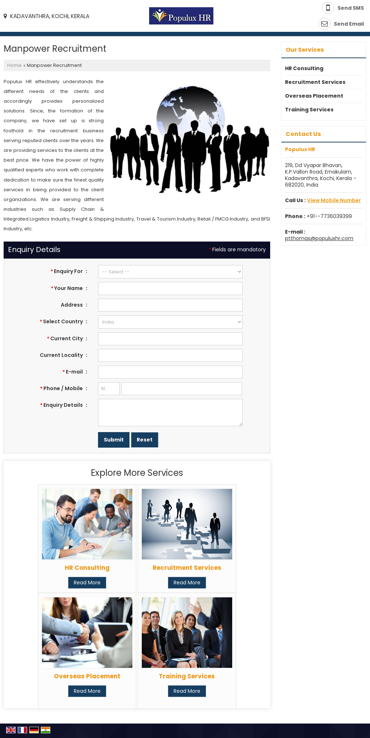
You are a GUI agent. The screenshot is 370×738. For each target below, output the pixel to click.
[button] (334, 200)
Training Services (187, 676)
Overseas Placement (87, 676)
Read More (87, 582)
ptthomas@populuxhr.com (319, 238)
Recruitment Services (187, 567)
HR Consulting (87, 567)
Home (14, 65)
